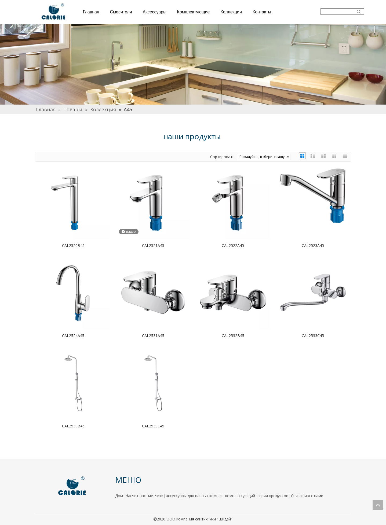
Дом (119, 495)
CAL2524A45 (73, 335)
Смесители (121, 12)
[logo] (72, 486)
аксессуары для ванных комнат (194, 495)
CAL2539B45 (73, 425)
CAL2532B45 (233, 335)
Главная (91, 12)
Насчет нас (135, 495)
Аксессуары (154, 12)
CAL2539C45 (153, 425)
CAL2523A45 (313, 245)
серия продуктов (273, 495)
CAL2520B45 (73, 245)
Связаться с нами (307, 495)
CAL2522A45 (233, 245)
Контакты (262, 12)
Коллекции (231, 12)
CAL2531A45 (153, 335)
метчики (155, 495)
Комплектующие (193, 12)
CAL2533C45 (313, 335)
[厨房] (193, 64)
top (378, 505)
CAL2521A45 (153, 245)
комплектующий (240, 495)
